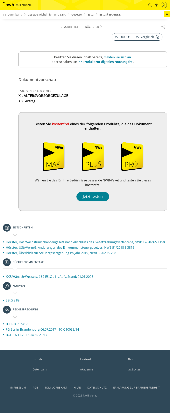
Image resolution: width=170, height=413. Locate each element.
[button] (150, 5)
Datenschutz (97, 387)
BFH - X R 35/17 (17, 324)
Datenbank (40, 369)
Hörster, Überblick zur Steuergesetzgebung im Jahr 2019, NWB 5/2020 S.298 (61, 253)
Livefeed (85, 359)
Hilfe (77, 387)
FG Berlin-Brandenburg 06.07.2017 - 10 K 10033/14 (42, 329)
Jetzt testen (93, 196)
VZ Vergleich (147, 37)
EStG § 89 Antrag (110, 14)
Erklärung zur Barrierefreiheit (136, 387)
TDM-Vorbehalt (56, 387)
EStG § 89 (12, 300)
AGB (35, 387)
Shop (131, 359)
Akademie (86, 369)
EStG (91, 14)
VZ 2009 (122, 37)
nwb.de (37, 359)
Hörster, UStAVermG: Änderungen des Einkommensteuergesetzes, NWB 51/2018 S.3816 (70, 247)
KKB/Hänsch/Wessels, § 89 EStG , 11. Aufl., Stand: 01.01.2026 (49, 276)
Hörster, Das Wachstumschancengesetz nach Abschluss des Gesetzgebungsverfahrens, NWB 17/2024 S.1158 (85, 242)
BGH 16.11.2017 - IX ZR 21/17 (26, 335)
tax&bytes (134, 369)
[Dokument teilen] (162, 26)
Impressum (18, 387)
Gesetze (76, 14)
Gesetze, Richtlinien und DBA (47, 14)
